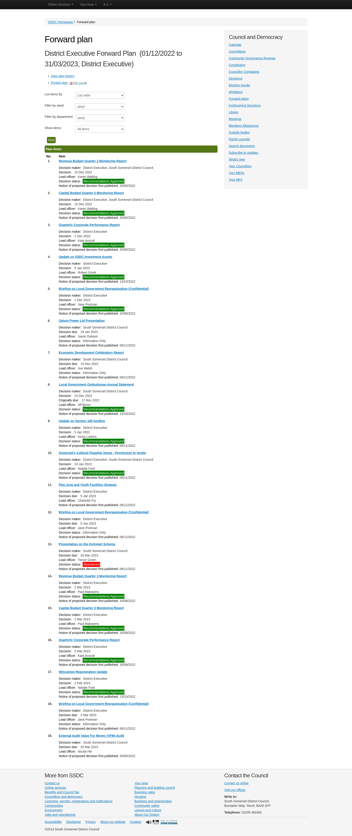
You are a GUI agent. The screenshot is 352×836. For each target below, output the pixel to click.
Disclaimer (73, 822)
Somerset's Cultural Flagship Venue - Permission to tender (102, 453)
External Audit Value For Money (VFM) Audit (91, 736)
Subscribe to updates (243, 152)
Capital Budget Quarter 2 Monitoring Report (91, 193)
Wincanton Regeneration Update (83, 672)
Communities (54, 805)
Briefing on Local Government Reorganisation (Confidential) (104, 289)
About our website (112, 822)
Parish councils (239, 139)
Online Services (60, 4)
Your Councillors (240, 166)
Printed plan (69, 83)
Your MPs (235, 179)
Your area (141, 783)
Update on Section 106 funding (82, 421)
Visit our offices (234, 790)
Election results (239, 85)
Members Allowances (243, 125)
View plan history (63, 76)
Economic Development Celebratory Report (91, 352)
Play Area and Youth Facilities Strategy (88, 485)
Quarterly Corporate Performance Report (89, 225)
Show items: (53, 128)
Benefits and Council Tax (62, 792)
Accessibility (53, 822)
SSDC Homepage (60, 22)
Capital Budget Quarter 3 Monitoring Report (91, 608)
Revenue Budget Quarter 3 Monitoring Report (93, 576)
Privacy (91, 822)
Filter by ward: (54, 105)
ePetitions (235, 92)
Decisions (235, 78)
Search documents (242, 146)
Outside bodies (239, 132)
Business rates (144, 792)
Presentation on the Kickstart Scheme (87, 544)
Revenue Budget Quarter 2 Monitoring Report (93, 161)
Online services (55, 787)
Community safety (147, 805)
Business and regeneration (153, 801)
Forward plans (239, 99)
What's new (237, 159)
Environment (53, 810)
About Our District (146, 814)
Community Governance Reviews (252, 58)
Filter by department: (59, 116)
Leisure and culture (147, 810)
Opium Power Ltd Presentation (82, 320)
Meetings (235, 119)
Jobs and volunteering (60, 814)
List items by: (54, 94)
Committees (237, 51)
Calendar (235, 45)
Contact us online (236, 783)
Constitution (237, 65)
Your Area (88, 4)
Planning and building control (154, 787)
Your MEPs (236, 173)
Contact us (52, 783)
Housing (140, 796)
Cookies (135, 822)
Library (233, 112)
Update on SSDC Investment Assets (85, 257)
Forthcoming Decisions (245, 105)
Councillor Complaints (244, 72)
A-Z (107, 4)
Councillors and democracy (64, 796)
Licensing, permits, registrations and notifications (78, 801)
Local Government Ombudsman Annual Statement (96, 384)
